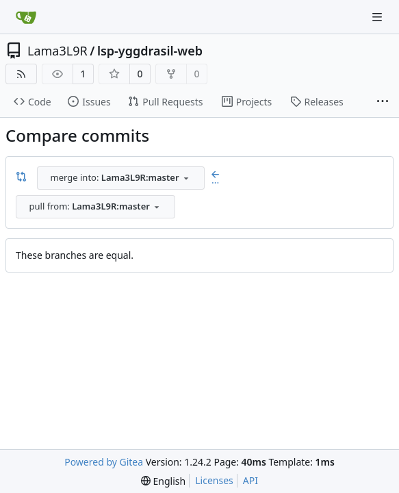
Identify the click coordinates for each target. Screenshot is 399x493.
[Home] (26, 17)
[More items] (383, 102)
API (250, 480)
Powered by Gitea (103, 461)
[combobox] (121, 178)
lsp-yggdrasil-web (150, 51)
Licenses (214, 480)
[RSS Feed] (21, 74)
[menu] (163, 481)
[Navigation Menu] (378, 16)
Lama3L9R (57, 51)
